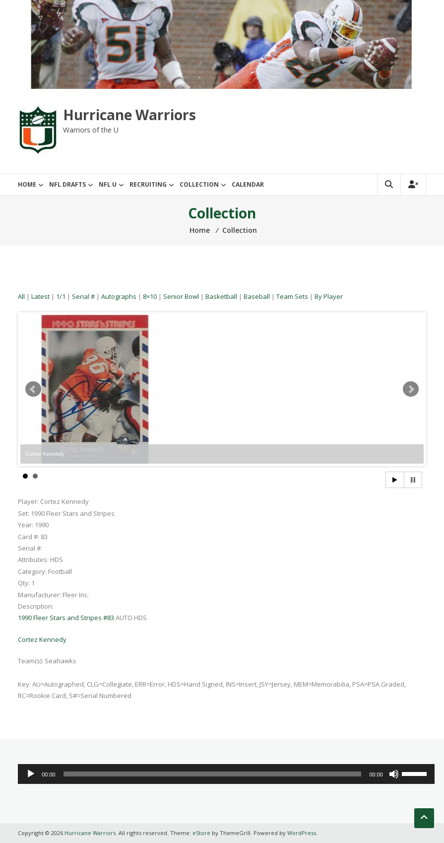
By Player (329, 296)
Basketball (221, 296)
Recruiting (148, 184)
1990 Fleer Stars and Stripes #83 (66, 617)
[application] (226, 774)
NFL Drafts (67, 184)
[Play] (31, 774)
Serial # (83, 296)
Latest (40, 296)
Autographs (118, 296)
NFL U (108, 184)
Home (27, 184)
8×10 (150, 296)
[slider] (212, 774)
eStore (201, 833)
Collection (199, 184)
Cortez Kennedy (42, 639)
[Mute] (394, 774)
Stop (413, 480)
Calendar (248, 184)
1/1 (60, 296)
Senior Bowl (181, 296)
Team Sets (292, 296)
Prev (33, 389)
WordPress (301, 833)
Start (394, 480)
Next (411, 389)
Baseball (257, 296)
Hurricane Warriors (129, 114)
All (21, 296)
